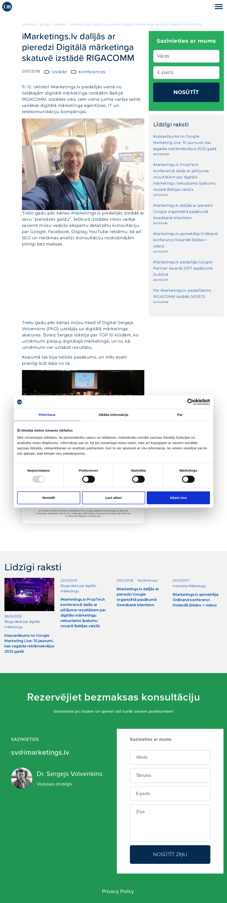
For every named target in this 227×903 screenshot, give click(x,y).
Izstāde (59, 71)
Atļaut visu (178, 498)
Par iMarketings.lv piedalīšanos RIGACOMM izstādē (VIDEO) (182, 293)
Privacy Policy (118, 891)
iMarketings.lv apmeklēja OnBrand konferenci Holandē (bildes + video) (185, 240)
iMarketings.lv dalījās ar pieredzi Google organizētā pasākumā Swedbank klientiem (183, 211)
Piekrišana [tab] (47, 415)
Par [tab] (180, 415)
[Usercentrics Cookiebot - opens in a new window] (190, 402)
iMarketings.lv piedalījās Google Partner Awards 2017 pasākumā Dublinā (183, 268)
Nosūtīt (186, 92)
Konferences (92, 71)
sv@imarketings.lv (40, 752)
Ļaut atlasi (113, 498)
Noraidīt (48, 498)
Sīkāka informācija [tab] (113, 415)
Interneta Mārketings (189, 586)
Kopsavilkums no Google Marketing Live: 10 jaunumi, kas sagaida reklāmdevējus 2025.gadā (185, 142)
